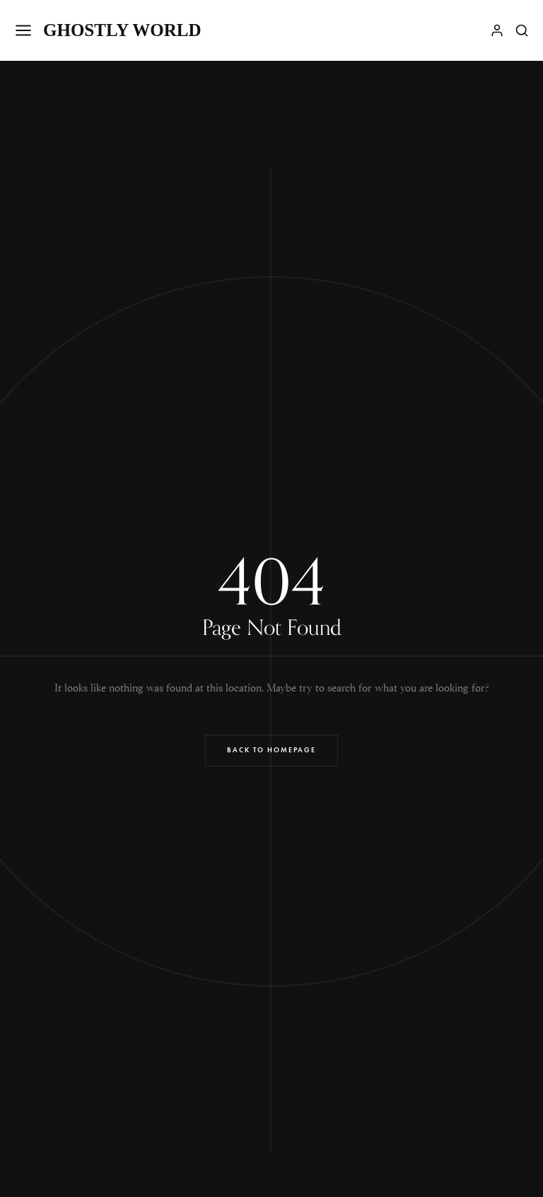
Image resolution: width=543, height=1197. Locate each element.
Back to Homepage (271, 749)
